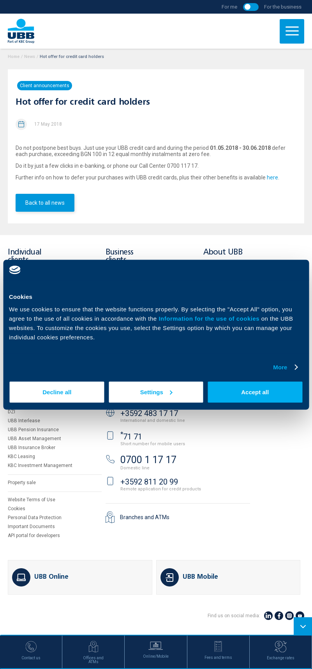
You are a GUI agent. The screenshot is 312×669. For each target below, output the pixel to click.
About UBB (222, 252)
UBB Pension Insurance (33, 429)
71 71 (131, 436)
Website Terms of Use (31, 499)
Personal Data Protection (35, 517)
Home (13, 56)
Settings (156, 391)
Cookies (16, 508)
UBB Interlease (24, 420)
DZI (11, 411)
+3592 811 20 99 (149, 481)
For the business (282, 7)
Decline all (56, 391)
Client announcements (44, 85)
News (29, 56)
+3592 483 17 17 (149, 413)
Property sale (22, 482)
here (272, 177)
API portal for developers (34, 535)
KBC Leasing (21, 456)
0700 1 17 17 (148, 459)
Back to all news (45, 203)
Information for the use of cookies (210, 318)
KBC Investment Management (40, 465)
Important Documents (31, 526)
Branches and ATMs (144, 517)
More (280, 367)
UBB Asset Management (34, 438)
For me (229, 7)
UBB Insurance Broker (31, 447)
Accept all (255, 391)
